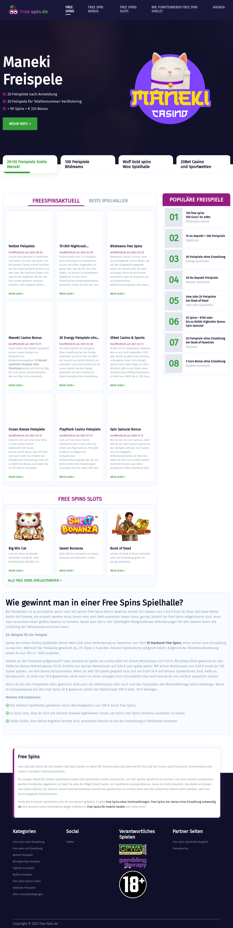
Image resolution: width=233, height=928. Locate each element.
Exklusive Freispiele (24, 887)
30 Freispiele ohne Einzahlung (205, 257)
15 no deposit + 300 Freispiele (205, 236)
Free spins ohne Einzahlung (28, 842)
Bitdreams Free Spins (126, 246)
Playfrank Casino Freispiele (79, 429)
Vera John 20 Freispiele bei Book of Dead (201, 298)
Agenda (219, 7)
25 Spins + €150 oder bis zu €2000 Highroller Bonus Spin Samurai (205, 321)
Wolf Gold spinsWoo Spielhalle (137, 164)
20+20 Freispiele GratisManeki (27, 164)
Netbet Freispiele (22, 246)
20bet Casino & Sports (127, 338)
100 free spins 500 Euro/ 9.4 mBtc (198, 215)
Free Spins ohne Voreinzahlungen (127, 802)
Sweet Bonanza (71, 548)
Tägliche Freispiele (23, 868)
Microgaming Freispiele (26, 861)
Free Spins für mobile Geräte (106, 806)
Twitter (70, 842)
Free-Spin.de (49, 924)
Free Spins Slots (128, 9)
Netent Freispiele (23, 855)
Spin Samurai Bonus (125, 429)
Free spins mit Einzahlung (27, 848)
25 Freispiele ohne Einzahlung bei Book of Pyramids (205, 340)
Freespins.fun (180, 848)
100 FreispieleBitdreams (77, 164)
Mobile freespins (22, 874)
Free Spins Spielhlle (185, 842)
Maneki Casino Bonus (25, 338)
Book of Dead (120, 548)
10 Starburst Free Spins (164, 643)
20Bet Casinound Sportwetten (196, 164)
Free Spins (70, 9)
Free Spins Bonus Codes (27, 881)
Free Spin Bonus (95, 9)
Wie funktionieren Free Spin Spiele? (174, 9)
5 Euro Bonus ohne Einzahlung (205, 361)
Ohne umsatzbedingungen (28, 894)
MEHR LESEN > (16, 293)
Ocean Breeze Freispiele (27, 429)
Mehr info (18, 124)
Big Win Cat (17, 548)
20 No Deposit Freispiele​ (202, 277)
